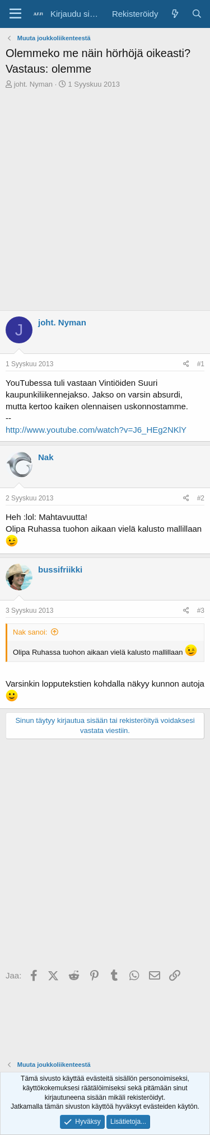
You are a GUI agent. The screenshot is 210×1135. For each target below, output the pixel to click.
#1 (200, 364)
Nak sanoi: (30, 632)
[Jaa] (186, 364)
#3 (200, 610)
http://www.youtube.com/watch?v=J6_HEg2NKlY (96, 429)
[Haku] (197, 13)
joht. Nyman (33, 84)
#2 (200, 498)
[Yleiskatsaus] (174, 13)
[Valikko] (15, 14)
